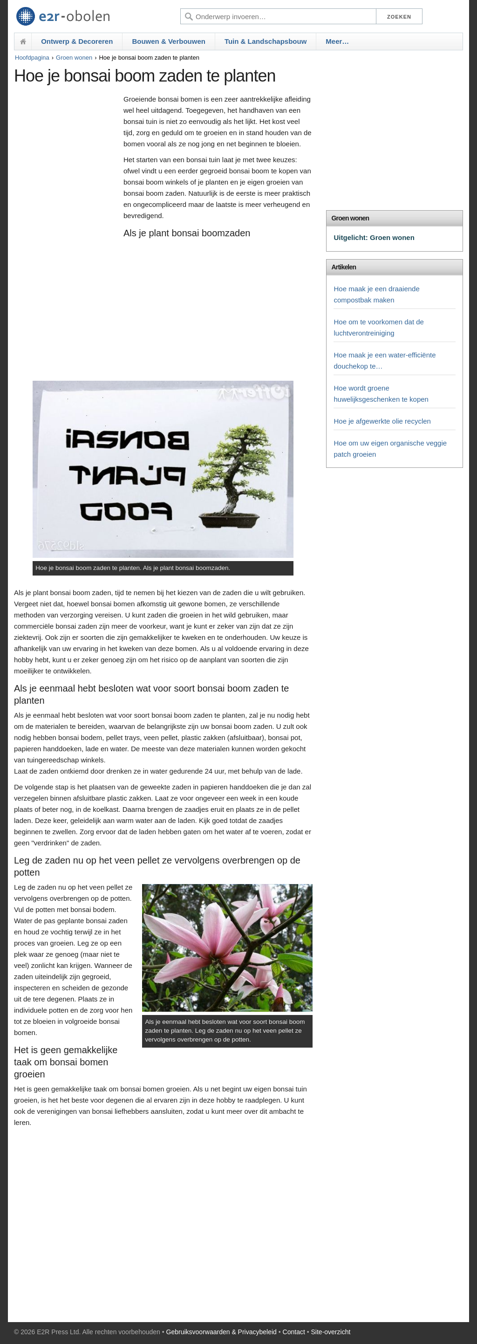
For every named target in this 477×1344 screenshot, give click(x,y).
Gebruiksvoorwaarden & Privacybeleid (221, 1332)
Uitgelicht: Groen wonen (374, 237)
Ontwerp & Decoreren (77, 41)
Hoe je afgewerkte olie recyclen (382, 421)
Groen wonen (74, 57)
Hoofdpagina (32, 57)
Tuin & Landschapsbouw (266, 41)
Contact (294, 1332)
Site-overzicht (331, 1332)
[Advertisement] (66, 236)
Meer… (337, 41)
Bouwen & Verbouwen (168, 41)
